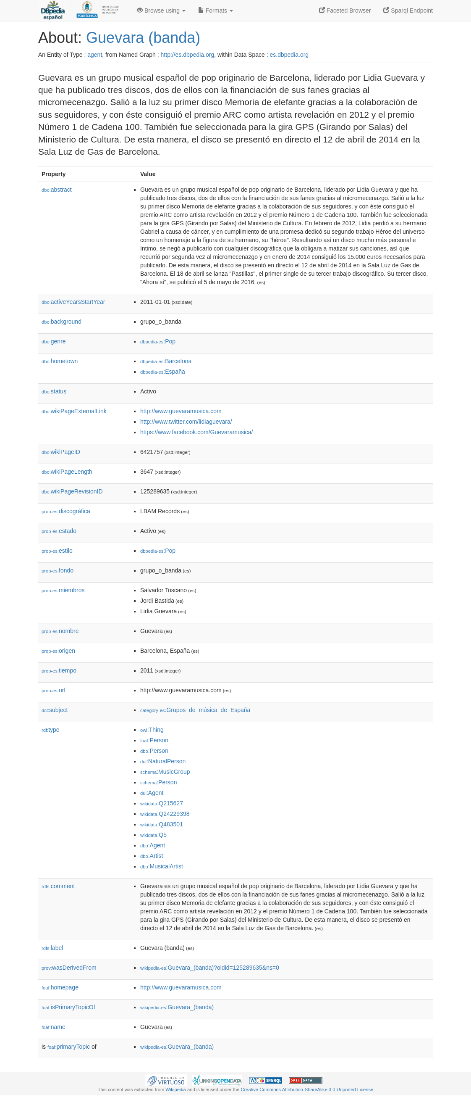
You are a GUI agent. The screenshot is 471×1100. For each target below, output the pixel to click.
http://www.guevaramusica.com (181, 411)
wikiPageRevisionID (72, 491)
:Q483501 (161, 824)
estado (59, 531)
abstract (57, 189)
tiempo (59, 670)
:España (162, 371)
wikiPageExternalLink (74, 411)
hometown (60, 361)
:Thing (152, 729)
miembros (63, 590)
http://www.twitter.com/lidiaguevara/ (186, 421)
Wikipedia (175, 1089)
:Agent (151, 792)
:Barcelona (165, 361)
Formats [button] (215, 10)
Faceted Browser (345, 10)
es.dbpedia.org (289, 54)
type (51, 729)
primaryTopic (68, 1046)
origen (58, 650)
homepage (60, 987)
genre (54, 341)
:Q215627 (161, 803)
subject (55, 710)
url (53, 690)
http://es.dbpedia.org (188, 54)
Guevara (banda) (143, 37)
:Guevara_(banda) (177, 1007)
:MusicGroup (165, 771)
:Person (154, 740)
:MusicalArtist (161, 866)
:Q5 (153, 834)
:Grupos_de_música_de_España (195, 710)
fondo (57, 570)
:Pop (157, 341)
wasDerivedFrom (69, 967)
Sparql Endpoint (408, 10)
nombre (60, 631)
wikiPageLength (67, 471)
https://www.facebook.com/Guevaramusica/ (196, 432)
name (53, 1027)
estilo (57, 550)
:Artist (151, 855)
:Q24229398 (165, 813)
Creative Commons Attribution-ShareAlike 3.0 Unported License (307, 1089)
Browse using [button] (161, 10)
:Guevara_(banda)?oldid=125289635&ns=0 (209, 967)
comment (58, 886)
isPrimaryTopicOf (68, 1007)
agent (94, 54)
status (54, 391)
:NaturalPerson (163, 761)
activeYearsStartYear (73, 301)
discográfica (66, 511)
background (61, 321)
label (52, 947)
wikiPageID (61, 451)
